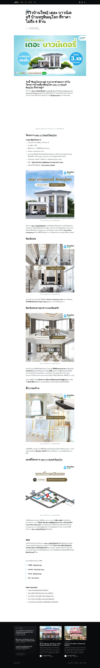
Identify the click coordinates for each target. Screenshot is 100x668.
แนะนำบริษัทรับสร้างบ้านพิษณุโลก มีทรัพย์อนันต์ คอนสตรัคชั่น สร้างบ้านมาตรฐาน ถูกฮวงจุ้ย (24, 630)
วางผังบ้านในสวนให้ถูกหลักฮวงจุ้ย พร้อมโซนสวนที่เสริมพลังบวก (24, 645)
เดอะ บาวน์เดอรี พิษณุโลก (47, 137)
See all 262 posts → (21, 652)
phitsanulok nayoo (33, 28)
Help (35, 2)
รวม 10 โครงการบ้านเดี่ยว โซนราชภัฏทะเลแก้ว (42, 600)
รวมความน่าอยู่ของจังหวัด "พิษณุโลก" (39, 594)
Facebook (76, 662)
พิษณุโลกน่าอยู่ (62, 95)
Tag (26, 2)
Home (22, 2)
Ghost (85, 662)
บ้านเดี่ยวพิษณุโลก (53, 91)
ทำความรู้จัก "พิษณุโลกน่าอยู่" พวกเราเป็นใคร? (42, 597)
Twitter (81, 662)
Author (30, 2)
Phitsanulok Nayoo (39, 574)
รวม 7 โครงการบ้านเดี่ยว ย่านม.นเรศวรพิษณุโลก (42, 603)
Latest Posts (70, 662)
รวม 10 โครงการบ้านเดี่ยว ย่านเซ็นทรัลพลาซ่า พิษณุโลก (45, 606)
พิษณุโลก (27, 9)
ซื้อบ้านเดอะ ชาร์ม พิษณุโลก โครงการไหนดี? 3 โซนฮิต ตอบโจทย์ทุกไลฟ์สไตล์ (25, 638)
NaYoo (15, 662)
